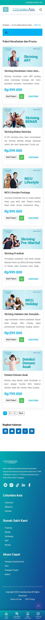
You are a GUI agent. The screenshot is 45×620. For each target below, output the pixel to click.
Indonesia (9, 502)
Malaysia (8, 507)
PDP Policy (30, 599)
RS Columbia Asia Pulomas (22, 25)
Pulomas (8, 528)
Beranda (6, 25)
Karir (7, 566)
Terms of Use (16, 599)
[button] (22, 32)
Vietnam (8, 511)
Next (21, 413)
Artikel (7, 574)
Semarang (9, 536)
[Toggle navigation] (6, 9)
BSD (7, 540)
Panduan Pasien (11, 570)
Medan (8, 532)
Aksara (8, 545)
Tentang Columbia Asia (14, 561)
